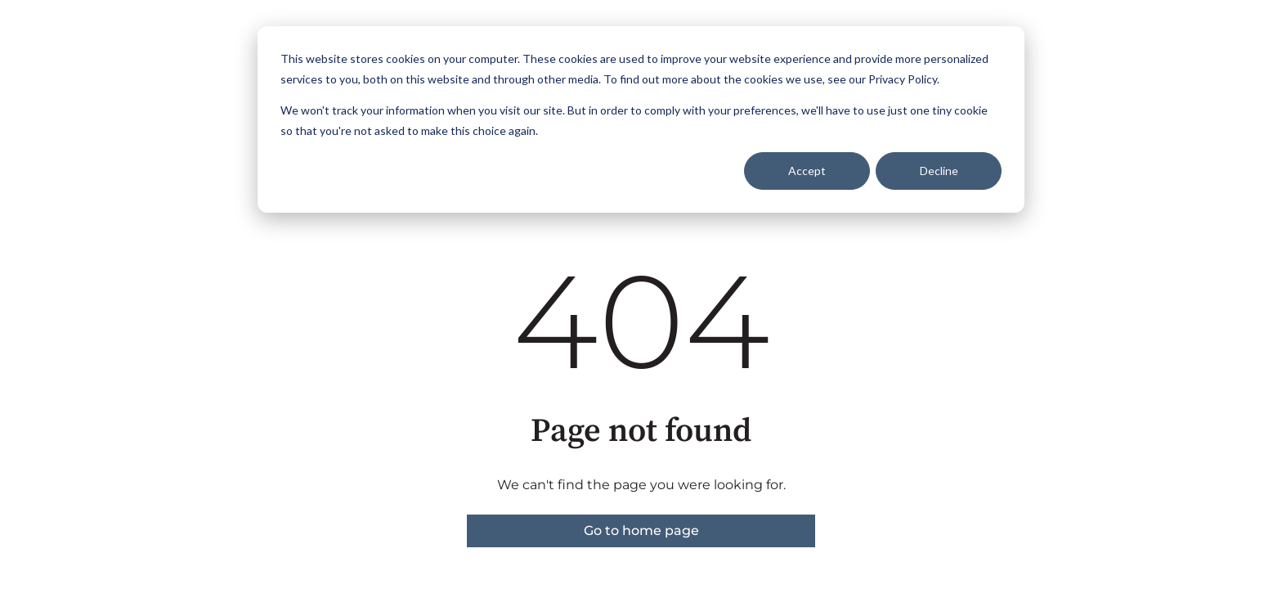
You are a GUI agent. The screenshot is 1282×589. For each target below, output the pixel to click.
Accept (807, 171)
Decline (939, 171)
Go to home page (641, 530)
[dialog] (641, 119)
